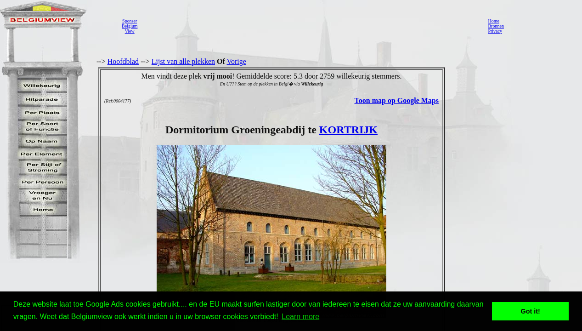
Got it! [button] (530, 311)
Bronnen (495, 26)
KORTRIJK (348, 130)
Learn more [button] (300, 316)
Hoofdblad (123, 61)
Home (493, 20)
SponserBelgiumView (129, 26)
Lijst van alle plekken (183, 61)
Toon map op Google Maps (397, 100)
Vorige (236, 61)
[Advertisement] (310, 25)
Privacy (495, 31)
